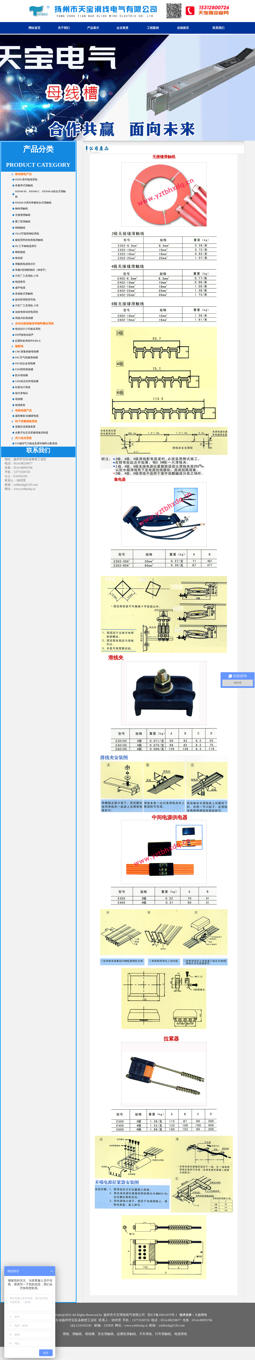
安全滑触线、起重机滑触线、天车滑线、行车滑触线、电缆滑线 (142, 1334)
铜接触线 (20, 227)
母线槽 (19, 399)
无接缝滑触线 (22, 214)
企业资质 (122, 27)
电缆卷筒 (20, 281)
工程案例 (153, 27)
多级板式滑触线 (24, 293)
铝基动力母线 (22, 387)
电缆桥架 (20, 405)
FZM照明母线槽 (24, 369)
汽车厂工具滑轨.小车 (27, 275)
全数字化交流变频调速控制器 (31, 432)
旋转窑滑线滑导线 (25, 299)
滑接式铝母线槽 (24, 318)
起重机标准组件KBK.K (28, 340)
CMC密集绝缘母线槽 (27, 351)
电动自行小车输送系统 (28, 328)
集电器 (19, 258)
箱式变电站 (21, 393)
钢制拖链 (20, 252)
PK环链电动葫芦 (24, 334)
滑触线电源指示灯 (25, 263)
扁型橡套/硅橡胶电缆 (27, 415)
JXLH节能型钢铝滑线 (27, 233)
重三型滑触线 (22, 221)
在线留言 (183, 27)
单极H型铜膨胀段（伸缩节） (31, 269)
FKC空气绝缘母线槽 (26, 357)
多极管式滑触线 (24, 185)
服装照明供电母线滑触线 (29, 239)
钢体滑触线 (21, 208)
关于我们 (64, 27)
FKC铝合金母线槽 (25, 363)
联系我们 (218, 27)
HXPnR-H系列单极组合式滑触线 (33, 202)
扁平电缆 (20, 287)
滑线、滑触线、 (74, 1334)
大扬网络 (200, 1315)
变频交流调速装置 (25, 426)
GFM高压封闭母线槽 (26, 381)
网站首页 (34, 27)
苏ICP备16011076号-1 (162, 1315)
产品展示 (93, 27)
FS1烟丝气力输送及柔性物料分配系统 (36, 443)
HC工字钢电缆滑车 (26, 246)
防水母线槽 (21, 375)
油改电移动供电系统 (26, 311)
